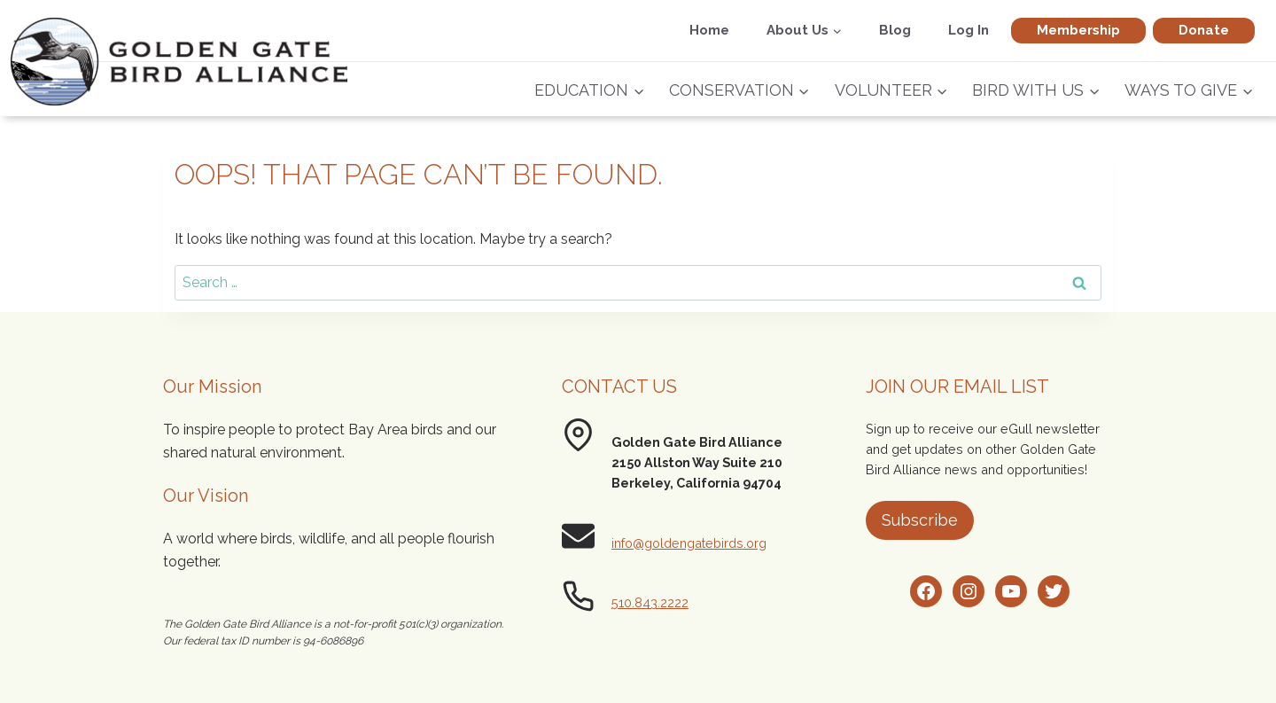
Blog (895, 30)
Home (709, 30)
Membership (1078, 30)
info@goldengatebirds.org (688, 543)
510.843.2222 (650, 602)
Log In (968, 30)
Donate (1204, 30)
